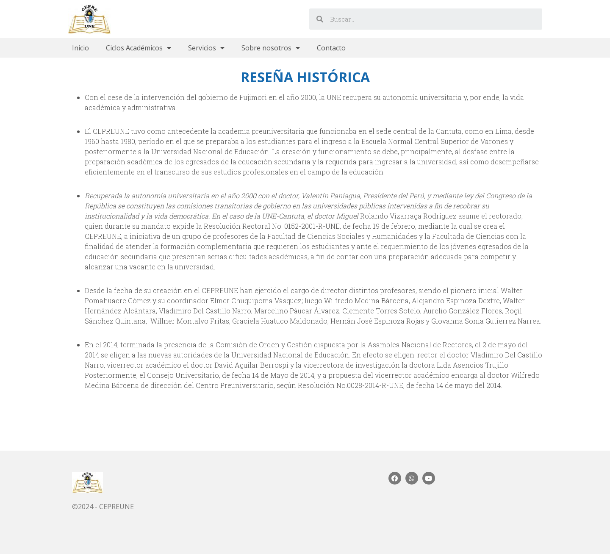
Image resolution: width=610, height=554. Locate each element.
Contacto (331, 48)
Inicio (80, 48)
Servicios (206, 47)
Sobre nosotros (270, 47)
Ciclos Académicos (138, 47)
